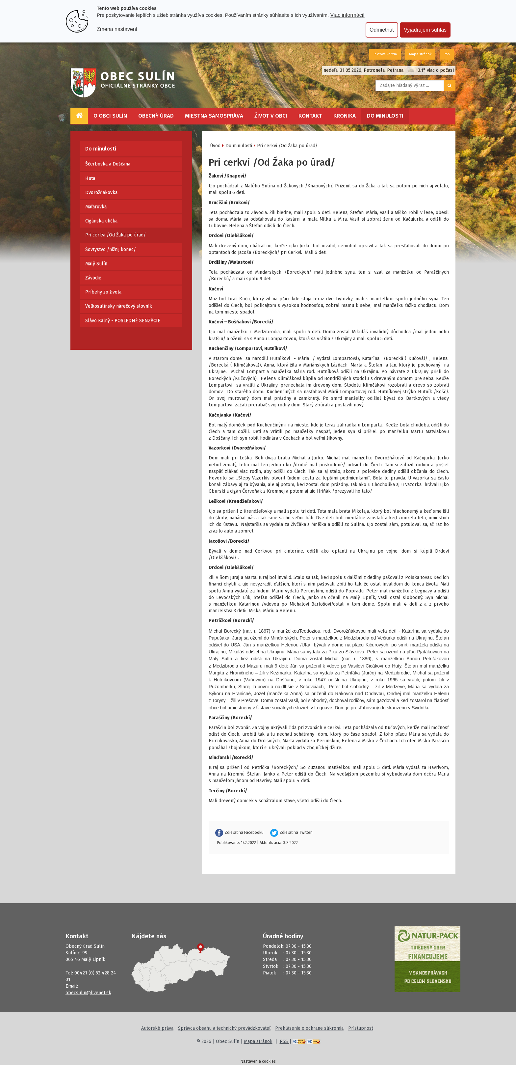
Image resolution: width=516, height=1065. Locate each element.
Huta (90, 178)
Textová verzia (385, 54)
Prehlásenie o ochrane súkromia (309, 1028)
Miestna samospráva (214, 115)
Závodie (93, 278)
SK (363, 54)
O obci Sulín (110, 115)
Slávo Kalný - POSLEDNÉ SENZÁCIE (122, 320)
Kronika (344, 115)
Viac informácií (347, 15)
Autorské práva (157, 1028)
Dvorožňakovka (101, 192)
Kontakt (310, 115)
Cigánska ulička (101, 221)
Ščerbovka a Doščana (107, 164)
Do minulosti (385, 115)
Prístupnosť (360, 1028)
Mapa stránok (420, 54)
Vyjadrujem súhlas (425, 30)
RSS (447, 54)
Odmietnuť (382, 30)
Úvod (215, 146)
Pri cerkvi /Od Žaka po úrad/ (115, 235)
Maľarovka (96, 206)
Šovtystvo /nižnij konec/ (110, 249)
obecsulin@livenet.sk (88, 993)
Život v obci (270, 115)
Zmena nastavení (117, 29)
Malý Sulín (96, 263)
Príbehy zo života (103, 292)
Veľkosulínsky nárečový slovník (118, 306)
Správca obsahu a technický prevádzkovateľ (224, 1028)
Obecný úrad (156, 115)
